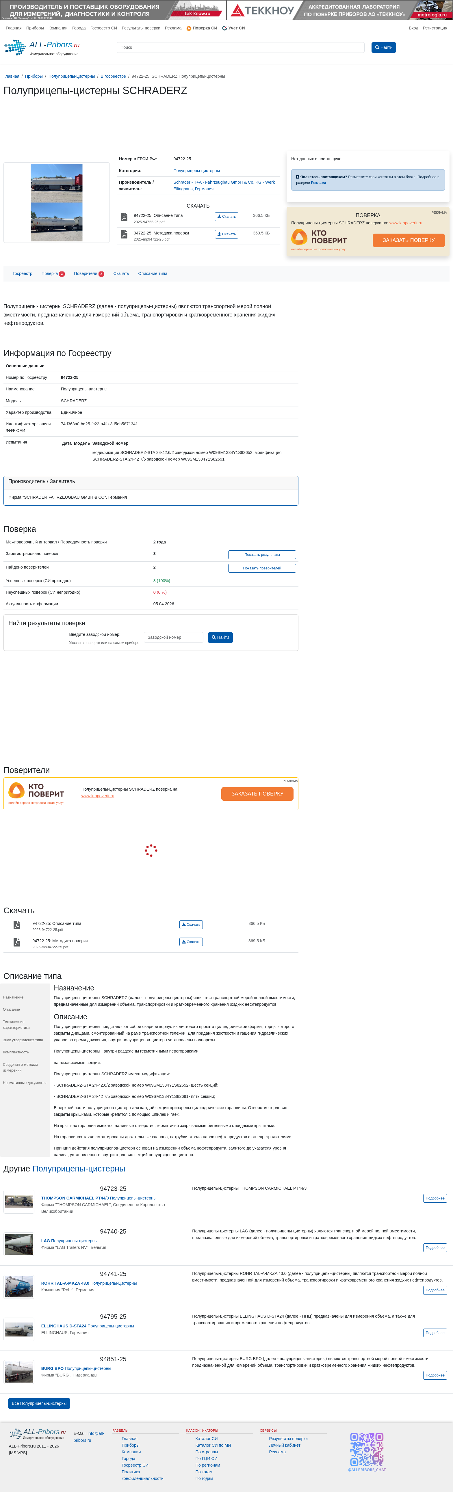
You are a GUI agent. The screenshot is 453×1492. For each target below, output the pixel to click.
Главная (14, 28)
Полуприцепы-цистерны (78, 1168)
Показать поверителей (262, 568)
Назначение (13, 997)
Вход (413, 28)
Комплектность (16, 1052)
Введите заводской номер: (94, 634)
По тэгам (203, 1471)
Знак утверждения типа (23, 1040)
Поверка (53, 274)
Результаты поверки (141, 28)
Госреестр (22, 273)
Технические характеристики (16, 1025)
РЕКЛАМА (439, 212)
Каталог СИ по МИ (213, 1445)
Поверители (89, 274)
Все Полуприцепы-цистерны (39, 1403)
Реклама (173, 28)
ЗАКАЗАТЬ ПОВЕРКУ (409, 240)
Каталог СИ (206, 1438)
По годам (204, 1478)
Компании (58, 28)
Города (79, 28)
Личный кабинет (284, 1445)
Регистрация (435, 28)
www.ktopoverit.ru (405, 223)
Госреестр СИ (103, 28)
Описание (11, 1009)
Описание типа (153, 273)
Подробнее (435, 1198)
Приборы (35, 28)
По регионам (207, 1465)
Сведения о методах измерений (20, 1067)
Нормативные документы (24, 1083)
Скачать (227, 217)
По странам (206, 1452)
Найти (220, 637)
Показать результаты (262, 555)
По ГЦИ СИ (206, 1458)
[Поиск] (241, 47)
